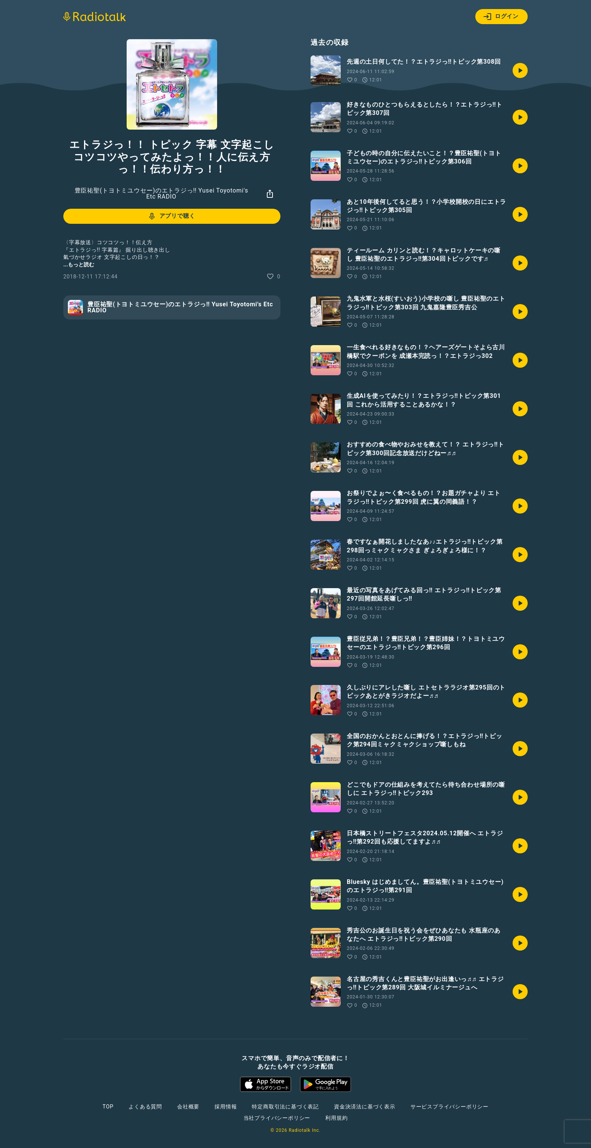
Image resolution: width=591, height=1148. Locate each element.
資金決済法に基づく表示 (364, 1107)
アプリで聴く (171, 216)
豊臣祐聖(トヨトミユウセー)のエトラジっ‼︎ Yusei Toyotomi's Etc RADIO (161, 193)
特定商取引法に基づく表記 (285, 1107)
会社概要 (188, 1107)
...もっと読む (78, 264)
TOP (108, 1107)
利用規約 (336, 1118)
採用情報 (225, 1107)
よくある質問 (145, 1107)
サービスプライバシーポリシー (449, 1107)
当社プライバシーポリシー (277, 1118)
